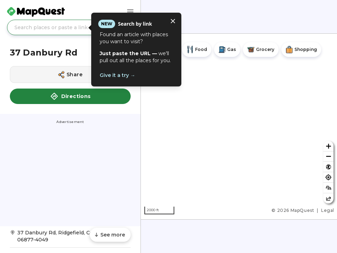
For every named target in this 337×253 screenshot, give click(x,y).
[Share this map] (328, 198)
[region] (239, 126)
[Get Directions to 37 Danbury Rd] (70, 238)
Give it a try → (117, 75)
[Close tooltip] (173, 21)
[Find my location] (328, 177)
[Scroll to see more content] (110, 235)
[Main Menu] (130, 11)
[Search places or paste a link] (70, 27)
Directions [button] (70, 96)
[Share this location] (70, 74)
